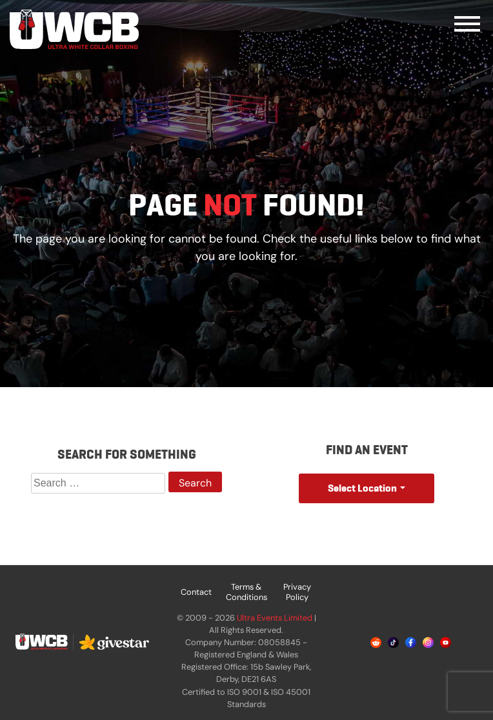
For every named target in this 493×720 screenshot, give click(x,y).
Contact (196, 591)
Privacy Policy (297, 592)
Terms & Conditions (246, 592)
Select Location (362, 488)
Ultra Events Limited (274, 617)
